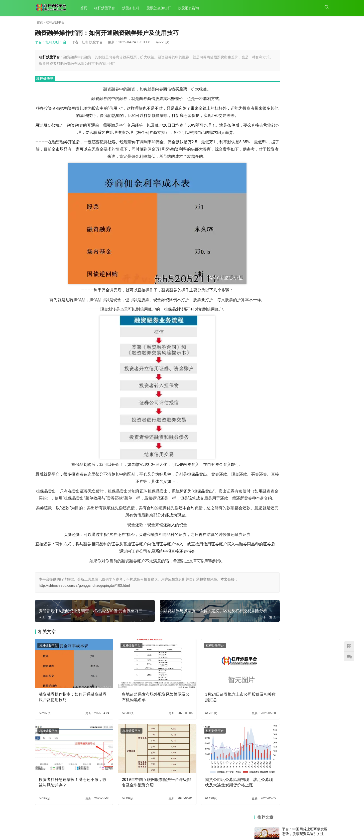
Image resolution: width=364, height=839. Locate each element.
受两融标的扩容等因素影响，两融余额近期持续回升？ (271, 490)
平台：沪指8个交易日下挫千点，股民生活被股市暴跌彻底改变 (304, 211)
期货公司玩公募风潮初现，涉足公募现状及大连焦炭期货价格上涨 (210, 782)
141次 (323, 226)
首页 (86, 8)
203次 (116, 720)
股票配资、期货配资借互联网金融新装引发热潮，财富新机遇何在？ (271, 564)
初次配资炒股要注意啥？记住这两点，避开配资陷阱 (311, 396)
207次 (44, 720)
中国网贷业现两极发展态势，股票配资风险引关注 (311, 528)
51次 (324, 154)
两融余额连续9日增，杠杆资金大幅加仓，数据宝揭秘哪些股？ (311, 603)
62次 (324, 291)
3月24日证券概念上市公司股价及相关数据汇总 (211, 704)
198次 (187, 798)
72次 (324, 80)
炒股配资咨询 (190, 8)
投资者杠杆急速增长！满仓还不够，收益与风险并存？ (67, 782)
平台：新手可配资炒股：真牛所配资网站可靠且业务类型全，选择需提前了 (304, 97)
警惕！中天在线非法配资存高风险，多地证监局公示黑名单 (311, 445)
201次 (187, 720)
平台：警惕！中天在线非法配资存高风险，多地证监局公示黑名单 (304, 288)
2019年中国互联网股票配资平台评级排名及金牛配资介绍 (138, 782)
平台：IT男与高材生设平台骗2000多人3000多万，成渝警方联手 (305, 73)
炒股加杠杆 (133, 8)
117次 (323, 121)
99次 (324, 248)
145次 (323, 195)
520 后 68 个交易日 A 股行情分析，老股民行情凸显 (311, 630)
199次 (44, 798)
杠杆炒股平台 (107, 8)
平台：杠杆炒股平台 (50, 42)
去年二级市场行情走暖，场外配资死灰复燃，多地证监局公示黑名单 (271, 647)
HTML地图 (210, 826)
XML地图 (194, 826)
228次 (162, 42)
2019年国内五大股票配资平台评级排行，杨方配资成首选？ (271, 414)
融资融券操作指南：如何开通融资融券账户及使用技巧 (67, 704)
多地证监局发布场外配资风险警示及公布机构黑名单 (138, 704)
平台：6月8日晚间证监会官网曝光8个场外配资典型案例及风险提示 (305, 308)
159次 (323, 56)
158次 (323, 323)
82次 (324, 271)
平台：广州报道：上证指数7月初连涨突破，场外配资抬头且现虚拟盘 (305, 264)
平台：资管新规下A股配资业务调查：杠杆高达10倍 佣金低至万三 (305, 243)
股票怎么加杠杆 (161, 8)
